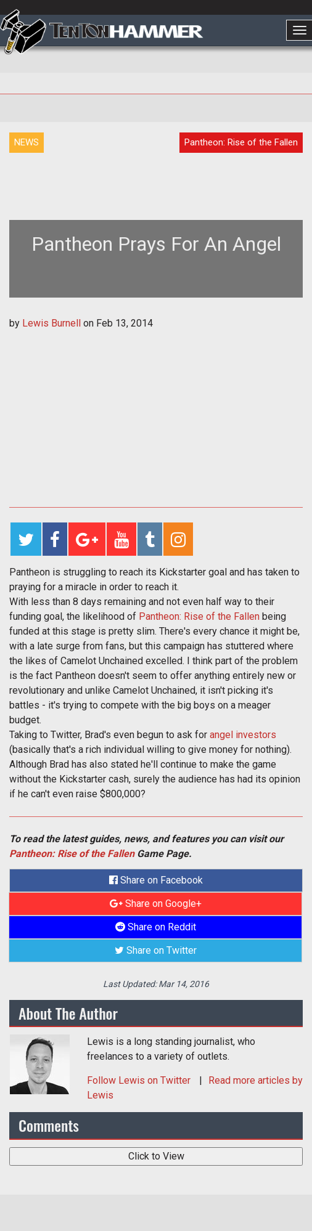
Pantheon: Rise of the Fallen (199, 616)
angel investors (243, 735)
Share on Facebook (156, 880)
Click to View (156, 1156)
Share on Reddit (155, 927)
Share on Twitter (156, 950)
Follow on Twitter (140, 1080)
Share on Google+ (156, 903)
